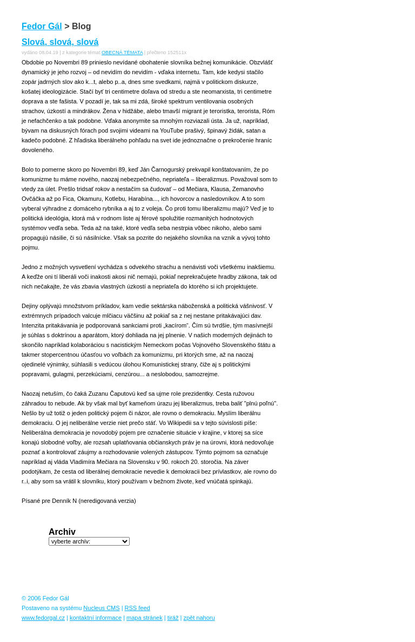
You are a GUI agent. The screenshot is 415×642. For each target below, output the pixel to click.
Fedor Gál (42, 26)
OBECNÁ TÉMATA (122, 52)
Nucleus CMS (101, 608)
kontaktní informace (96, 617)
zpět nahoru (199, 617)
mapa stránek (144, 617)
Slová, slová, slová (60, 42)
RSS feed (137, 608)
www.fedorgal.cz (43, 617)
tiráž (173, 617)
